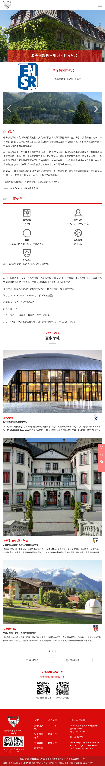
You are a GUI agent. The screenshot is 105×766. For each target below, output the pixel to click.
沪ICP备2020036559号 (76, 759)
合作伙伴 (52, 743)
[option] (52, 36)
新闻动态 (52, 734)
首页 (36, 720)
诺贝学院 (52, 720)
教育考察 (38, 748)
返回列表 (32, 660)
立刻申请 (73, 660)
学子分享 (52, 726)
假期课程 (38, 743)
